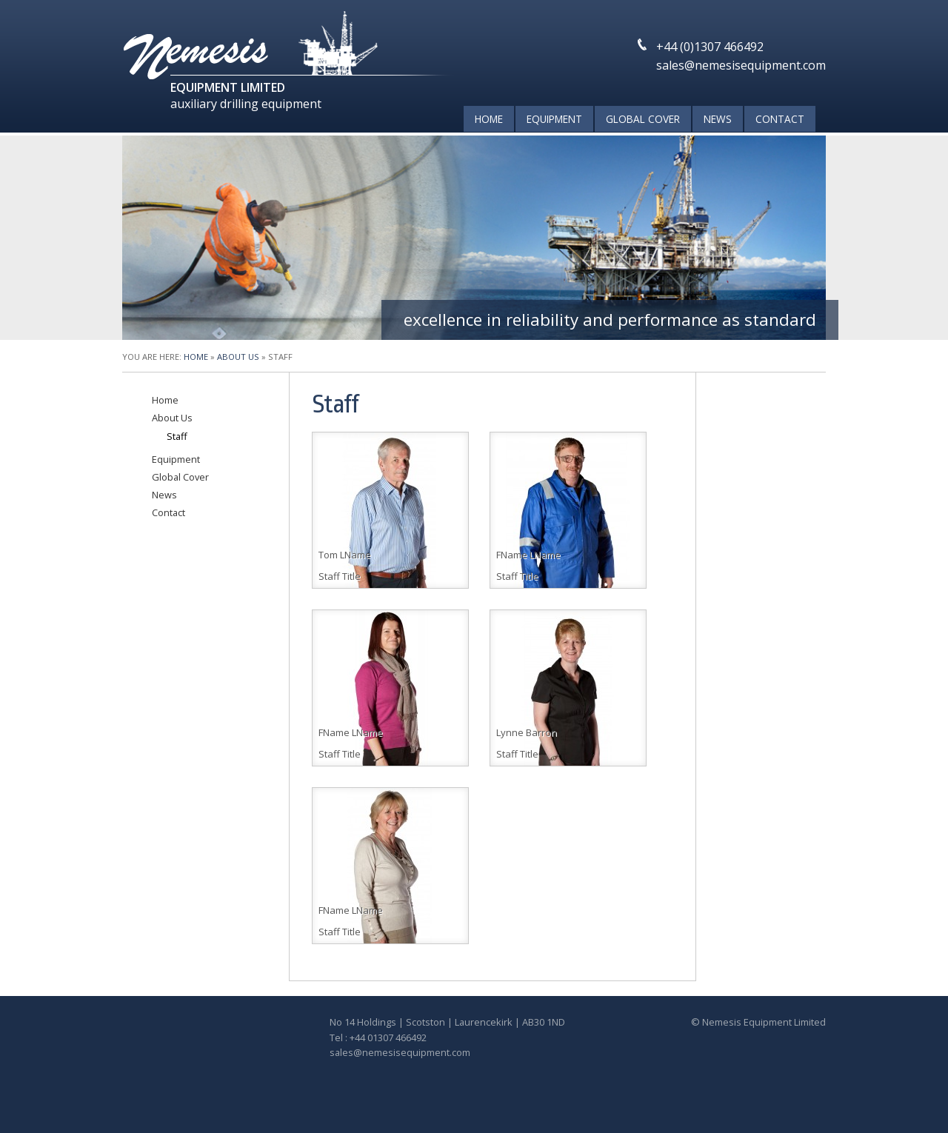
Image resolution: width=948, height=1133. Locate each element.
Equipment (554, 119)
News (718, 119)
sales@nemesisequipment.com (741, 65)
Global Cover (643, 119)
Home (489, 119)
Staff (177, 436)
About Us (238, 356)
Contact (779, 119)
